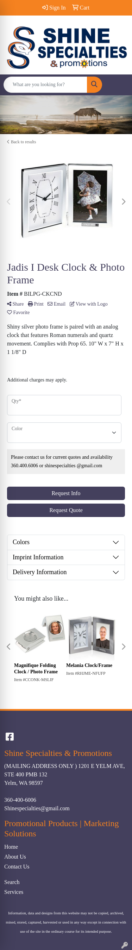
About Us (15, 857)
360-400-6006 (20, 800)
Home (11, 847)
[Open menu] (118, 85)
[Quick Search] (45, 85)
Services (13, 892)
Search (12, 882)
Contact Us (17, 867)
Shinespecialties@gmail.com (37, 808)
